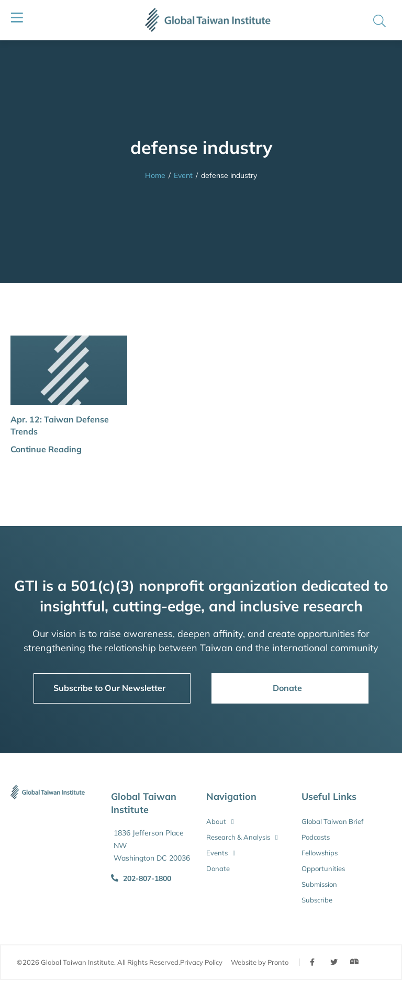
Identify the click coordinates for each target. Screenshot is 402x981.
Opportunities (323, 868)
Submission (319, 884)
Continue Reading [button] (46, 449)
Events (221, 853)
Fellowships (320, 853)
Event (183, 175)
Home (155, 175)
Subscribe (317, 900)
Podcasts (316, 837)
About (220, 821)
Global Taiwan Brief (332, 821)
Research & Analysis (242, 837)
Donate (218, 868)
